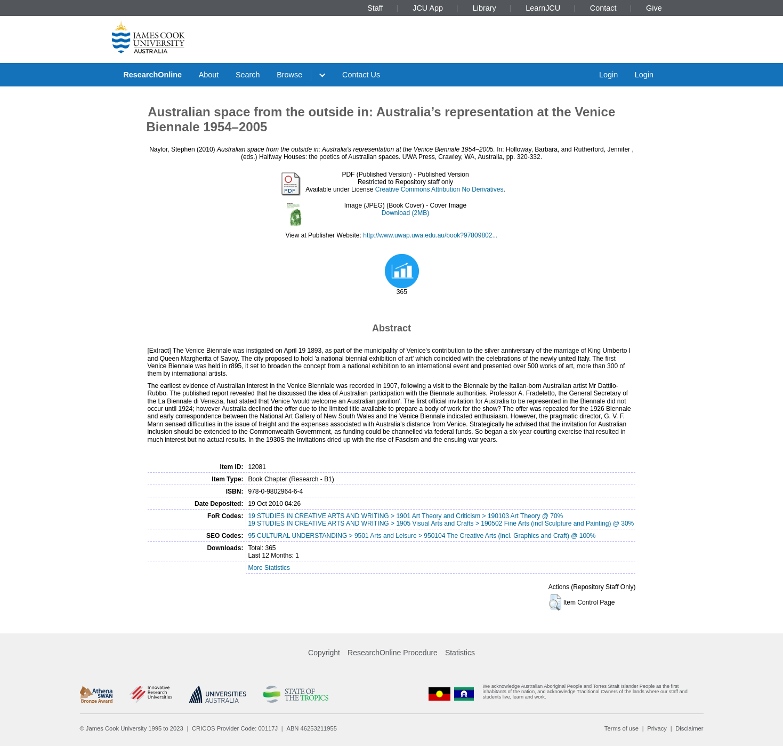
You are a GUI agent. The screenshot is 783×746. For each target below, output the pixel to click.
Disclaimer (689, 728)
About (209, 74)
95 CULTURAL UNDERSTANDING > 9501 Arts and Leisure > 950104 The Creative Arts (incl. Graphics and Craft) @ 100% (421, 535)
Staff (375, 8)
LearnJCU (543, 8)
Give (654, 8)
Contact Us (361, 74)
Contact (603, 8)
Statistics (460, 652)
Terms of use (621, 728)
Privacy (657, 728)
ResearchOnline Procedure (393, 652)
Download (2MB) (405, 213)
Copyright (324, 652)
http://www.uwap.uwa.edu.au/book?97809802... (430, 235)
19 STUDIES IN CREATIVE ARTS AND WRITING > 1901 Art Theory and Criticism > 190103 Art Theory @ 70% (405, 516)
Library (484, 8)
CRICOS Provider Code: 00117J (235, 728)
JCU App (428, 8)
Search (248, 74)
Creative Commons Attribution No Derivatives (439, 189)
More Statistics (269, 568)
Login (608, 74)
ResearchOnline (152, 74)
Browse (289, 74)
